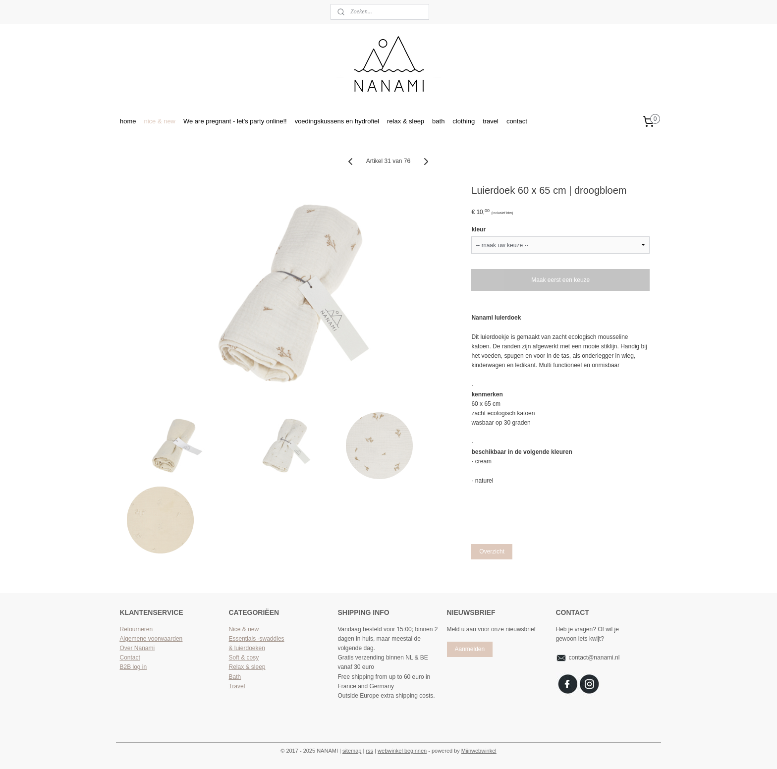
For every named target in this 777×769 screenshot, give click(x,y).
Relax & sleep (247, 666)
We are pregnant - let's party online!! (235, 121)
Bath (235, 676)
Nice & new (244, 629)
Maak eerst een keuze (561, 279)
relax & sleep (405, 121)
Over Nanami (137, 648)
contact (516, 121)
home (128, 121)
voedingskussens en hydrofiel (337, 121)
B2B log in (133, 666)
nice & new (159, 121)
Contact (130, 657)
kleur (479, 229)
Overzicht (492, 551)
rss (369, 751)
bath (438, 121)
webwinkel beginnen (402, 751)
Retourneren (136, 629)
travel (491, 121)
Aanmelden (469, 649)
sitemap (352, 751)
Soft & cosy (244, 657)
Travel (237, 686)
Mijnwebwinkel (479, 751)
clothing (463, 121)
